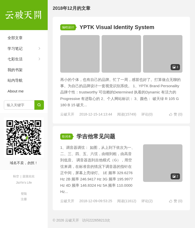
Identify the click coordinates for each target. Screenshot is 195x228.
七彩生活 (15, 59)
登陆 (24, 193)
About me (16, 91)
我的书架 (15, 70)
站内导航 (15, 80)
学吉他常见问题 (96, 136)
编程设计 (68, 27)
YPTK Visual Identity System (117, 27)
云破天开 (24, 15)
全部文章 (15, 38)
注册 (24, 199)
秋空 (16, 176)
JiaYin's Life (24, 182)
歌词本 (66, 136)
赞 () (175, 114)
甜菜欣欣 (29, 176)
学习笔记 (15, 48)
